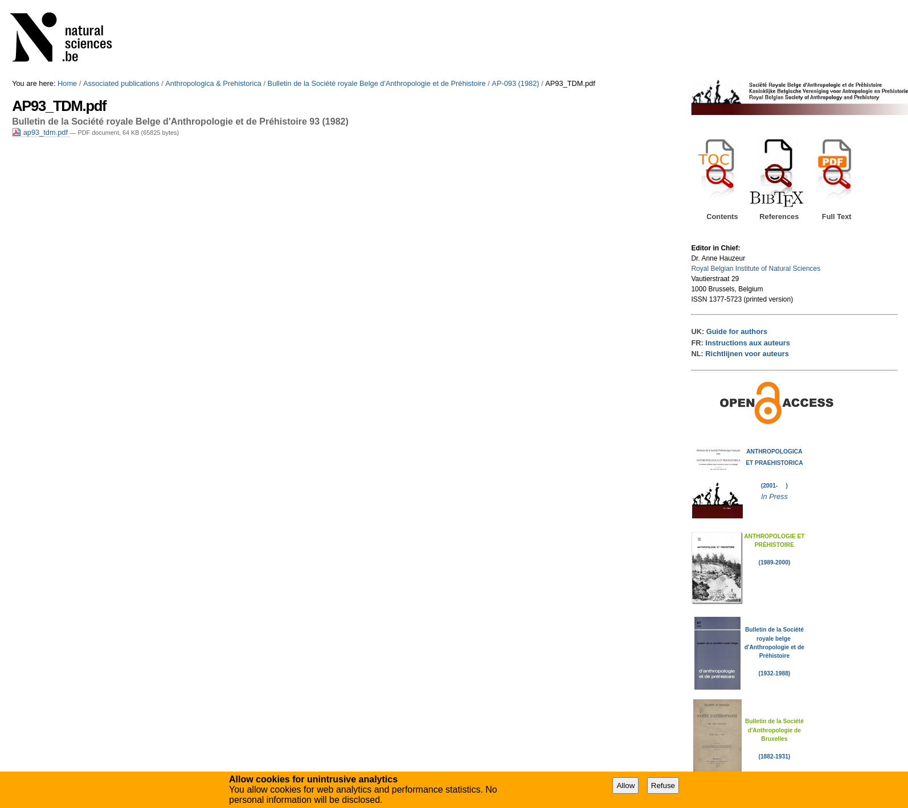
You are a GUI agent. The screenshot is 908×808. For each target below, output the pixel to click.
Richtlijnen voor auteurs (746, 353)
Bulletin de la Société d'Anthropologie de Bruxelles (774, 730)
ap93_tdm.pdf (40, 132)
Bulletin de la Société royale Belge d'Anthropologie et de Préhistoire (377, 83)
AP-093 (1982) (515, 83)
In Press (774, 496)
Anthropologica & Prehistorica (213, 83)
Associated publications (121, 83)
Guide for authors (736, 331)
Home (67, 83)
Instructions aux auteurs (747, 343)
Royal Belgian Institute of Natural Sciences (755, 269)
